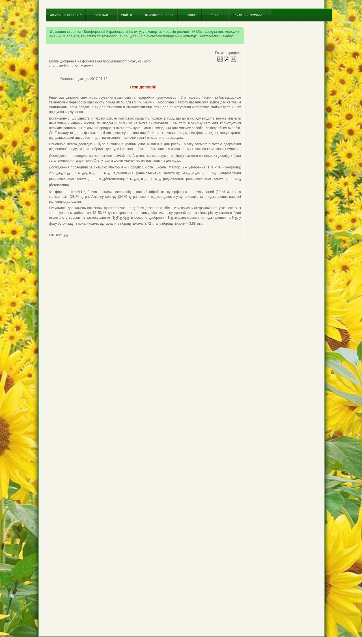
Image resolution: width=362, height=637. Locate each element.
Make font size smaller (220, 58)
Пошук (192, 15)
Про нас (101, 15)
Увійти (126, 15)
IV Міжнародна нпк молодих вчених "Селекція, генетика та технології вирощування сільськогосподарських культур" (144, 33)
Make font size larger (233, 58)
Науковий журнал (247, 15)
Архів (215, 15)
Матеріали (209, 36)
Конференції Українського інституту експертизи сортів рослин (136, 31)
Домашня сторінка (66, 15)
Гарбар (227, 36)
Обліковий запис (159, 15)
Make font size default (227, 58)
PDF (65, 235)
